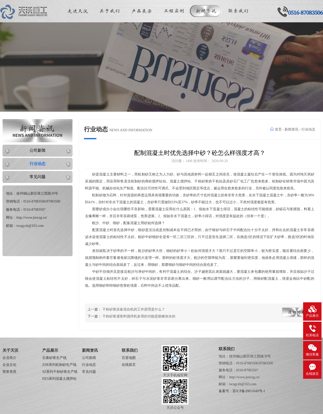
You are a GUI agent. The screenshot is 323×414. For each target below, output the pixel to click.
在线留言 (129, 365)
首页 (278, 129)
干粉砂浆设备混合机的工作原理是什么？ (133, 309)
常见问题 (37, 177)
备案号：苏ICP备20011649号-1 (242, 391)
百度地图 (129, 358)
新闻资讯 (291, 129)
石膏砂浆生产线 (54, 358)
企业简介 (9, 358)
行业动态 (37, 164)
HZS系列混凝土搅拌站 (59, 378)
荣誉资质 (9, 372)
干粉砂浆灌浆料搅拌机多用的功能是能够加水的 (138, 316)
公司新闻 (37, 150)
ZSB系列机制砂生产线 (59, 365)
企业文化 (9, 365)
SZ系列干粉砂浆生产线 (60, 372)
